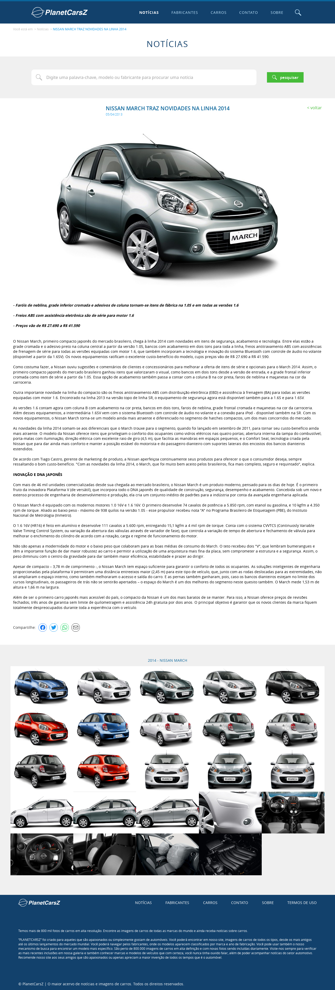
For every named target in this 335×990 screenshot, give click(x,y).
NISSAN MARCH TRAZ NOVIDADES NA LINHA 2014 (89, 29)
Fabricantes (184, 12)
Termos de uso (302, 902)
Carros (218, 12)
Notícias (149, 12)
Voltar (316, 107)
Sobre (276, 12)
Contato (248, 12)
